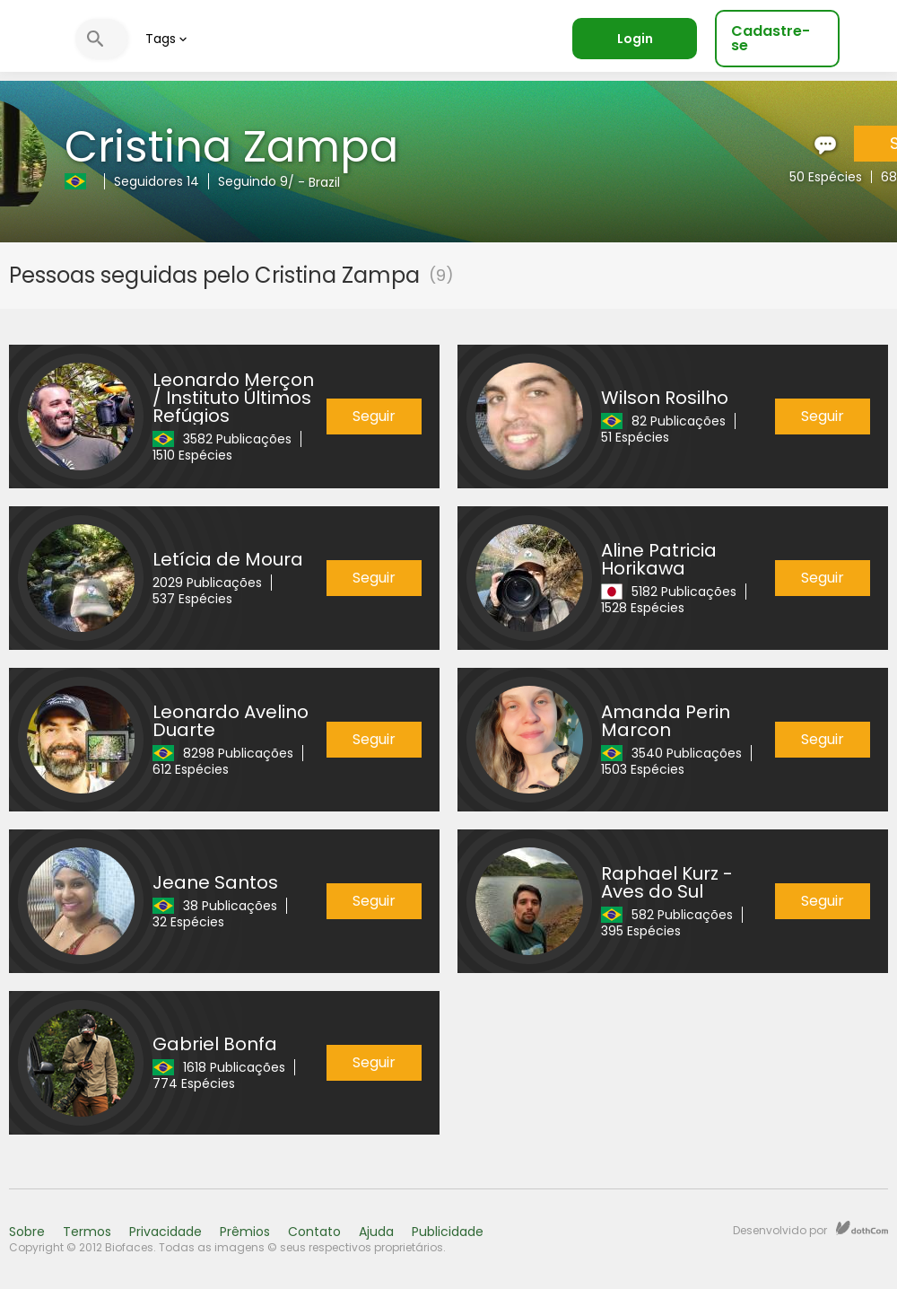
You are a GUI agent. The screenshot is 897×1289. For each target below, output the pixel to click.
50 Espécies (825, 177)
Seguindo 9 (253, 181)
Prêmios (245, 1232)
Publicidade (447, 1232)
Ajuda (376, 1232)
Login (635, 39)
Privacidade (165, 1232)
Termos (87, 1232)
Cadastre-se (770, 38)
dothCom (862, 1228)
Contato (314, 1232)
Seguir (374, 416)
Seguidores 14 (156, 181)
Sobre (27, 1232)
